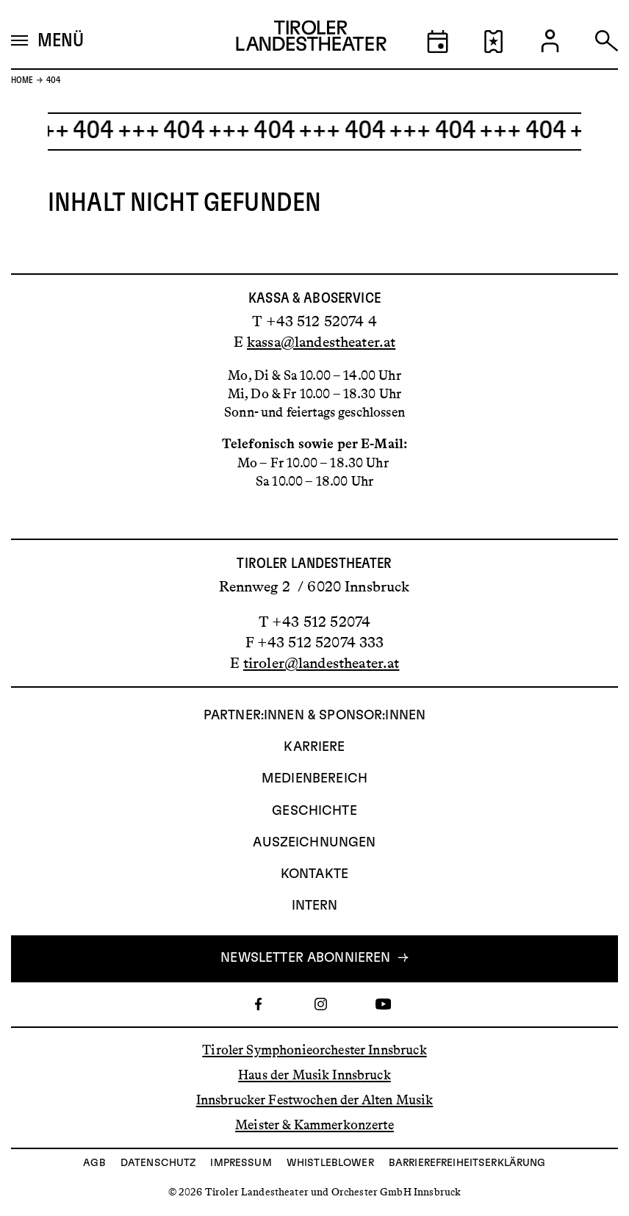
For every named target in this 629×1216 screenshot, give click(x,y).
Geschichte (314, 811)
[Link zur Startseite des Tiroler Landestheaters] (311, 40)
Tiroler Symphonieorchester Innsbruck (314, 1050)
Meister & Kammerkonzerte (314, 1125)
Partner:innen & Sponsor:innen (314, 715)
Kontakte (314, 874)
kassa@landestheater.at (321, 341)
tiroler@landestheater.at (321, 663)
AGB (94, 1163)
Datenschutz (158, 1163)
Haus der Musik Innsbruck (314, 1075)
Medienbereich (314, 778)
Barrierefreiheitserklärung (467, 1163)
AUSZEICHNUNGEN (314, 842)
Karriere (314, 747)
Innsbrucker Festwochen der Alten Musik (315, 1100)
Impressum (240, 1163)
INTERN (315, 906)
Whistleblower (330, 1163)
